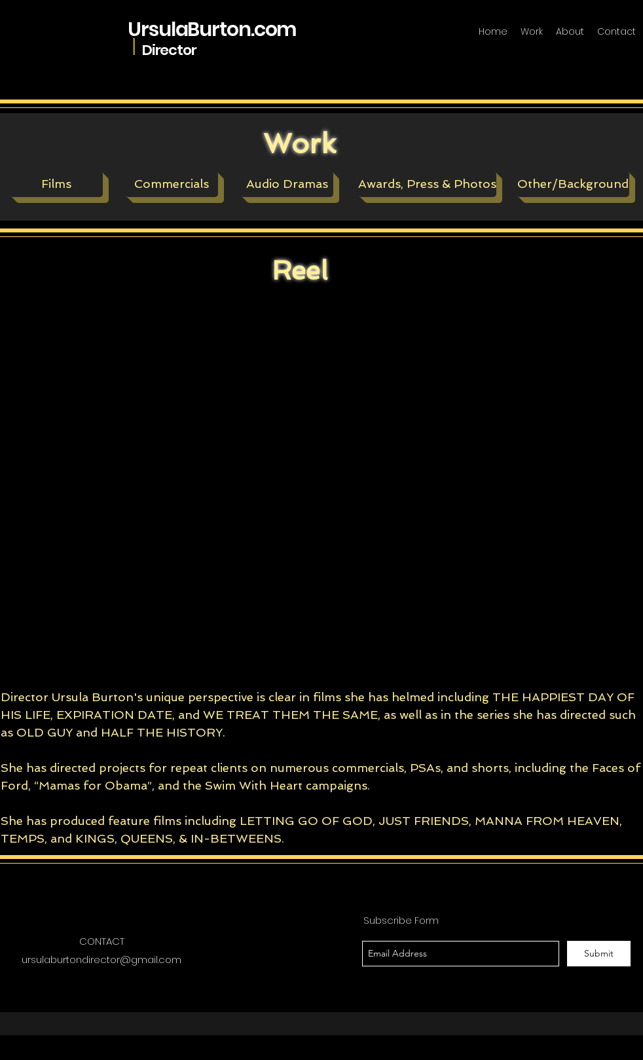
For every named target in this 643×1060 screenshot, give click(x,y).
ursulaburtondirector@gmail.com (101, 959)
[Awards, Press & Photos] (427, 184)
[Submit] (599, 953)
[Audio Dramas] (286, 184)
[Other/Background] (573, 184)
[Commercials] (171, 184)
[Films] (56, 184)
